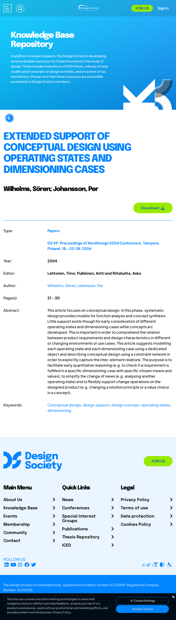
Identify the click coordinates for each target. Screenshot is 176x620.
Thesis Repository (80, 537)
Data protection (137, 516)
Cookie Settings (142, 600)
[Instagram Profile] (20, 564)
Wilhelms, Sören (61, 285)
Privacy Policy (135, 500)
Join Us (142, 8)
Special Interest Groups (79, 518)
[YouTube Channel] (13, 564)
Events (10, 516)
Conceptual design (64, 405)
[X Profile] (34, 564)
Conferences (75, 508)
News (67, 500)
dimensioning (59, 410)
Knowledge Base (20, 508)
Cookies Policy (136, 525)
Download (153, 207)
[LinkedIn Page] (6, 564)
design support (96, 405)
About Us (12, 500)
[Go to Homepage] (88, 7)
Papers (53, 230)
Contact (11, 541)
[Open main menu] (7, 8)
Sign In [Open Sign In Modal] (163, 8)
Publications (75, 529)
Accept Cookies (142, 609)
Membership (16, 525)
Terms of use (134, 508)
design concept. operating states (140, 405)
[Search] (20, 8)
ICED (66, 545)
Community (15, 533)
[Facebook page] (27, 564)
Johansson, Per (90, 285)
